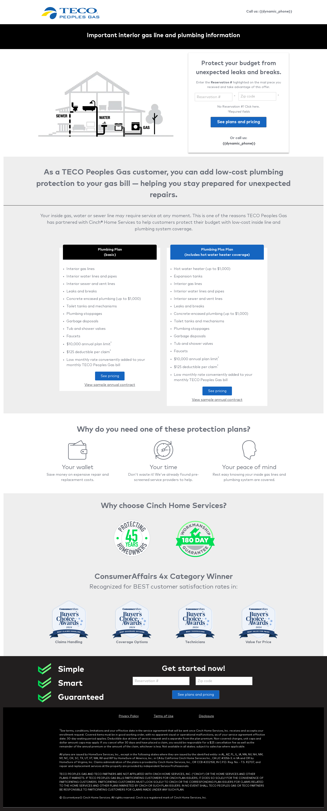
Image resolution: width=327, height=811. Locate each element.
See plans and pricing (196, 694)
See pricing (107, 377)
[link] (70, 14)
